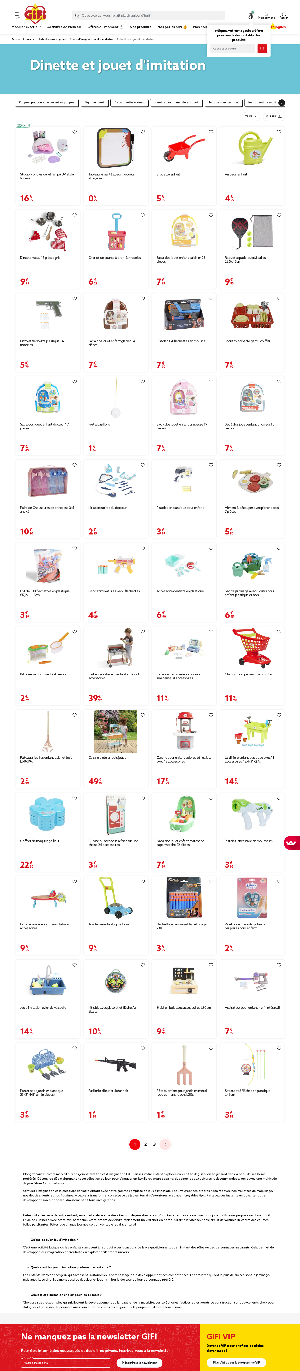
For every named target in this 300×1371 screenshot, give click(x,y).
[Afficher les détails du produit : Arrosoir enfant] (252, 148)
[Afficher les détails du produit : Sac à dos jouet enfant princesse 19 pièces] (184, 397)
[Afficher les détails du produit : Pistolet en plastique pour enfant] (184, 481)
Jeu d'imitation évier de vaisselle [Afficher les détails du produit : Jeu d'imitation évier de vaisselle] (43, 1008)
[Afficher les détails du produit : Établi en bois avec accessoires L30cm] (184, 981)
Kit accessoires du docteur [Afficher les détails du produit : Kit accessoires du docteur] (107, 508)
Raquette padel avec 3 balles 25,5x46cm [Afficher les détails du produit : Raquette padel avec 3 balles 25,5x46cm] (245, 260)
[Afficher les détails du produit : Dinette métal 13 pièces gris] (47, 231)
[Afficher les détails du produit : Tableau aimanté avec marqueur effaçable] (116, 148)
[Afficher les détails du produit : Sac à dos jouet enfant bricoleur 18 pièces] (252, 397)
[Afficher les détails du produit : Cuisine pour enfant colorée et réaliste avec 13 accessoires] (184, 731)
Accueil (15, 39)
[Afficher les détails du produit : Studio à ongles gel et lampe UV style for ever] (47, 148)
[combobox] (148, 15)
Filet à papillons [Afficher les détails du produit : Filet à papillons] (99, 424)
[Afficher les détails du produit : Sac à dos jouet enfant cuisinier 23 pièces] (184, 231)
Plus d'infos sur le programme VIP (236, 1363)
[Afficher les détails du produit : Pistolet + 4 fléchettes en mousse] (184, 314)
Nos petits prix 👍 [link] (172, 27)
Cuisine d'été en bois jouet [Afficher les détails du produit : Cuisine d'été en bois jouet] (107, 758)
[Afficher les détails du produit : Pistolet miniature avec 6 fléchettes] (116, 564)
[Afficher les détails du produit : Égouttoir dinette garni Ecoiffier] (252, 314)
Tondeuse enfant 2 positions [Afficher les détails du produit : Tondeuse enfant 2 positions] (109, 924)
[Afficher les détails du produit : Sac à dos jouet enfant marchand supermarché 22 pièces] (184, 814)
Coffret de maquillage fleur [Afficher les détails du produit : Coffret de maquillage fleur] (39, 841)
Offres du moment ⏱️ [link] (105, 27)
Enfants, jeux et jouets (52, 39)
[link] (140, 32)
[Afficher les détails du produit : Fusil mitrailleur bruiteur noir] (116, 1064)
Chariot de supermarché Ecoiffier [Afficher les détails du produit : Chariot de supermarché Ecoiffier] (249, 674)
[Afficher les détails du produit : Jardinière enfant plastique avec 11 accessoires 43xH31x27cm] (252, 731)
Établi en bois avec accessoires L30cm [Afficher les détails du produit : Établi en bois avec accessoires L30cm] (184, 1008)
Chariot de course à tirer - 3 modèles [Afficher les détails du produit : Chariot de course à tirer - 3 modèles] (114, 258)
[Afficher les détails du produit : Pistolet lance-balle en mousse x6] (252, 814)
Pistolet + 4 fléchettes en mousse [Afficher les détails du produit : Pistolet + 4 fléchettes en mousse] (181, 341)
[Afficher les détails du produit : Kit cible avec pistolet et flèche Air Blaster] (116, 981)
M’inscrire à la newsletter (139, 1363)
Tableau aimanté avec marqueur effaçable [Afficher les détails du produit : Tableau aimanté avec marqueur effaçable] (111, 176)
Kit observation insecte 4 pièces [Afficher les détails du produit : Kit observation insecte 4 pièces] (43, 674)
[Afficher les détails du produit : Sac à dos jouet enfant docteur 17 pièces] (47, 397)
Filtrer (274, 117)
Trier (248, 116)
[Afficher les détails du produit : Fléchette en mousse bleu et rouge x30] (184, 897)
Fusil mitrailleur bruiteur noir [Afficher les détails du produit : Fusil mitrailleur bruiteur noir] (108, 1091)
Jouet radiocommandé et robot (176, 102)
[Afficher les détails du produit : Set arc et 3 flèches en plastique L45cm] (252, 1064)
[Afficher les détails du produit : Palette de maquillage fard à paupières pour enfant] (252, 897)
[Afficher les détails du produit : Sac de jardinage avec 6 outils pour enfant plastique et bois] (252, 564)
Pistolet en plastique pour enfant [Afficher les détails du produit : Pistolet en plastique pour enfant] (180, 508)
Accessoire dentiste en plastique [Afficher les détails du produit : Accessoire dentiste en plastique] (180, 591)
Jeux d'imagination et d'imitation (93, 39)
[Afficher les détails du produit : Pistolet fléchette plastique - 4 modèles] (47, 314)
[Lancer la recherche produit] (77, 16)
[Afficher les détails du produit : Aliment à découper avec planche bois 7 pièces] (252, 481)
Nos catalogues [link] (273, 27)
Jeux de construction (223, 102)
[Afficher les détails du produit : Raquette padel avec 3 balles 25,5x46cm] (252, 231)
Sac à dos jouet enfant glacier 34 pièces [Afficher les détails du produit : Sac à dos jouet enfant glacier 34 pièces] (111, 343)
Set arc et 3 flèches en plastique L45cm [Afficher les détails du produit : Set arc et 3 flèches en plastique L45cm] (247, 1093)
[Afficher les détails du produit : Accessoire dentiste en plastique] (184, 564)
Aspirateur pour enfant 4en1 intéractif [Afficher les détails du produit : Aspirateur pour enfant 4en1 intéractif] (252, 1008)
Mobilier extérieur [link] (26, 27)
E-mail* (28, 1358)
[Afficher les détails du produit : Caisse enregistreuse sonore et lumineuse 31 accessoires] (184, 647)
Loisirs (29, 39)
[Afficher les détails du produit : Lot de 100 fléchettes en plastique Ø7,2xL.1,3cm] (47, 564)
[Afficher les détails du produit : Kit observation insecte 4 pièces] (47, 647)
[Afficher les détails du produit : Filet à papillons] (116, 397)
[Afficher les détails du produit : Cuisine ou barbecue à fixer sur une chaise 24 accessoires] (116, 814)
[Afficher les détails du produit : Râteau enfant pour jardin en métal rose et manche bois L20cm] (184, 1064)
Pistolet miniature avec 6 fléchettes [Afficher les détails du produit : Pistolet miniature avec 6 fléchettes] (114, 591)
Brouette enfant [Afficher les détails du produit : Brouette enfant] (168, 174)
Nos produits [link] (140, 27)
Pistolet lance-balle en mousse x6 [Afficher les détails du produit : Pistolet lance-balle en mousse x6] (249, 841)
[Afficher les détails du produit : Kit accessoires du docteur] (116, 481)
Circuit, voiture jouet (129, 102)
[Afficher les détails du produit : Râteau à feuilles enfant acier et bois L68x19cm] (47, 731)
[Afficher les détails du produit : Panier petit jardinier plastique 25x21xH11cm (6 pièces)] (47, 1064)
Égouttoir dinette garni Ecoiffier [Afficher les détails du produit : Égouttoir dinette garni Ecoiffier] (248, 341)
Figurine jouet (94, 102)
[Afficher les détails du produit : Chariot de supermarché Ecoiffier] (252, 647)
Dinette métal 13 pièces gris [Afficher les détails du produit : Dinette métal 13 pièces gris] (40, 258)
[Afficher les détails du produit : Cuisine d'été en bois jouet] (116, 731)
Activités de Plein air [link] (64, 27)
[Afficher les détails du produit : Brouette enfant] (184, 148)
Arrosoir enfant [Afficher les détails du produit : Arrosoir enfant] (236, 174)
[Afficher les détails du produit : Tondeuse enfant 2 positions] (116, 897)
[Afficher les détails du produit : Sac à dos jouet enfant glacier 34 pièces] (116, 314)
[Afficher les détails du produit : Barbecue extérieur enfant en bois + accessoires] (116, 647)
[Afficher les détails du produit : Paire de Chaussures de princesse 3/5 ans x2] (47, 481)
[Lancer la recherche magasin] (262, 48)
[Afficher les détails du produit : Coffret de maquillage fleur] (47, 814)
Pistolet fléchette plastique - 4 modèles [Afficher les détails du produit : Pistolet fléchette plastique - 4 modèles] (42, 343)
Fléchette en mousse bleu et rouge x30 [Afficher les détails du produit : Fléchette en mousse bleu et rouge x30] (181, 926)
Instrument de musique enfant (269, 102)
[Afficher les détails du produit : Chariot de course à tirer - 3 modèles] (116, 231)
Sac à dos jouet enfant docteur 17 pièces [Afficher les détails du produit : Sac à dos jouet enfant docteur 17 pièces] (44, 426)
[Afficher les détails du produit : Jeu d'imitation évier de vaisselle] (47, 981)
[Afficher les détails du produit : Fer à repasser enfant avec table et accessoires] (47, 897)
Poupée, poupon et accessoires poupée (46, 102)
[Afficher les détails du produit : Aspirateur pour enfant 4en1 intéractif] (252, 981)
